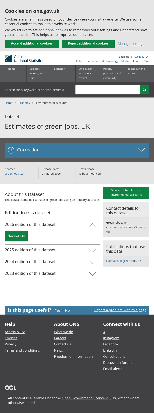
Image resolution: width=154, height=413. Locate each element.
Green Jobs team (15, 173)
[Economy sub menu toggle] (63, 73)
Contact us (62, 344)
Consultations (114, 356)
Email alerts (112, 368)
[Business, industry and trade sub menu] (38, 73)
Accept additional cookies (32, 43)
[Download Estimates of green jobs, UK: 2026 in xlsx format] (16, 236)
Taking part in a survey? (136, 71)
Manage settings (131, 43)
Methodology (109, 61)
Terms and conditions (22, 350)
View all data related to (126, 192)
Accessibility (15, 332)
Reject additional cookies (88, 43)
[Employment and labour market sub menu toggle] (87, 73)
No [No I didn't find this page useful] (67, 310)
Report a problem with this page (120, 310)
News (58, 350)
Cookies (11, 338)
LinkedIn (110, 350)
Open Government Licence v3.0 (87, 398)
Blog (146, 61)
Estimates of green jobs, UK (123, 261)
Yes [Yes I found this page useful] (57, 310)
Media (125, 61)
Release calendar (87, 61)
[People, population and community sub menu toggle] (112, 73)
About (136, 61)
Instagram (111, 338)
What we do (63, 332)
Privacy (10, 344)
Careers (60, 338)
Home (11, 68)
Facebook (110, 344)
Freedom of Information (73, 356)
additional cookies (53, 30)
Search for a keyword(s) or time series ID (35, 90)
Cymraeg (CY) (141, 56)
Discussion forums (118, 362)
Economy (24, 103)
